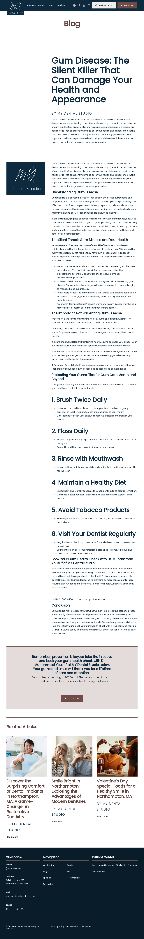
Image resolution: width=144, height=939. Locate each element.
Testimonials (73, 877)
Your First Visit (99, 871)
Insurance (31, 5)
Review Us (48, 884)
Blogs (46, 871)
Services (61, 5)
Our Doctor (48, 865)
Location (42, 5)
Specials (47, 877)
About (51, 5)
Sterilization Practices (126, 865)
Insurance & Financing (103, 865)
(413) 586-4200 (13, 868)
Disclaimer (86, 926)
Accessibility (72, 926)
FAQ (69, 871)
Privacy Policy (57, 926)
